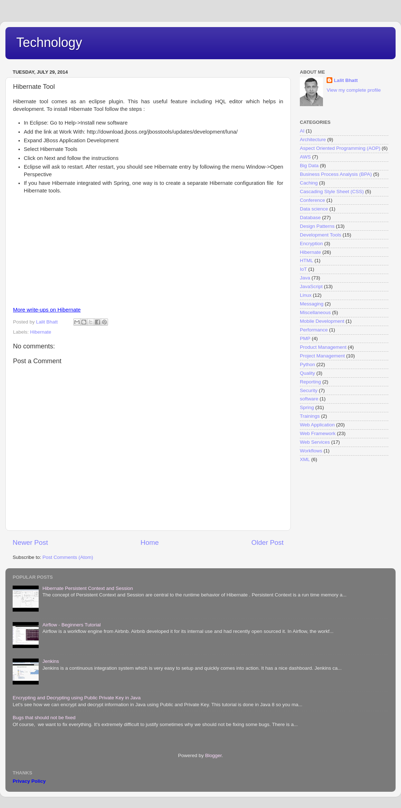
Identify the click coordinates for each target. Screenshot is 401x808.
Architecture (313, 139)
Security (309, 390)
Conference (312, 200)
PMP (305, 338)
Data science (314, 209)
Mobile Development (322, 321)
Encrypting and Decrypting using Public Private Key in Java (77, 697)
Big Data (309, 165)
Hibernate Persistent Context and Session (87, 588)
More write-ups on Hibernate (47, 310)
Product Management (323, 347)
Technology (49, 42)
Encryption (311, 243)
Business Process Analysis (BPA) (336, 174)
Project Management (322, 356)
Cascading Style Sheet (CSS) (332, 191)
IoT (303, 269)
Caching (309, 183)
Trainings (310, 416)
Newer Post (30, 542)
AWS (305, 157)
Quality (307, 373)
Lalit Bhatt (346, 80)
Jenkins (50, 661)
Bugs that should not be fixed (44, 717)
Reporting (310, 382)
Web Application (317, 424)
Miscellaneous (315, 312)
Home (150, 542)
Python (307, 364)
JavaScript (311, 286)
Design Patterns (317, 226)
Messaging (311, 304)
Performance (314, 330)
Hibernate (40, 332)
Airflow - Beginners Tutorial (71, 624)
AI (302, 131)
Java (305, 278)
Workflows (311, 450)
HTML (306, 260)
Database (310, 217)
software (309, 398)
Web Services (315, 442)
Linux (305, 295)
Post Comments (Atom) (68, 557)
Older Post (267, 542)
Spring (307, 407)
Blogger (213, 755)
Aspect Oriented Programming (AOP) (340, 148)
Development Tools (320, 235)
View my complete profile (354, 90)
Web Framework (318, 433)
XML (305, 459)
